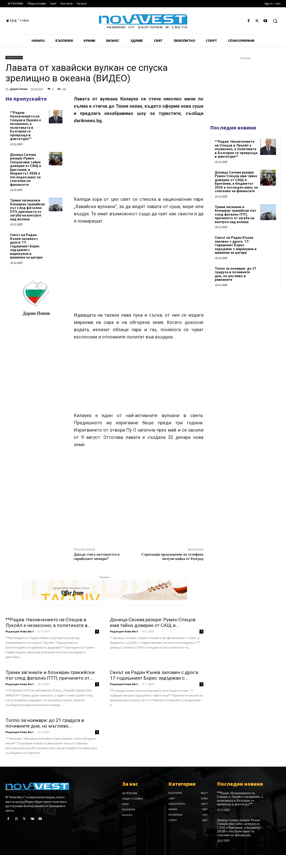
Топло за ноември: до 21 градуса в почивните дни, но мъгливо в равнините (235, 274)
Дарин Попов (18, 89)
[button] (275, 20)
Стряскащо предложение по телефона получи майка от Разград (172, 556)
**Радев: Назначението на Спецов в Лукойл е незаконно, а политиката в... (48, 622)
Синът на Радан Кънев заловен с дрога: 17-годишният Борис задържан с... (154, 675)
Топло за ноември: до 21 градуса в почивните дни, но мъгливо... (44, 723)
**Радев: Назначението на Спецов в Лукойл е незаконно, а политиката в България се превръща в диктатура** (25, 126)
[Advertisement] (138, 162)
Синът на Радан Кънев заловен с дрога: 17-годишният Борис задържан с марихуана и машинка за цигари (26, 246)
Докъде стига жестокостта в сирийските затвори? (97, 556)
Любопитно (14, 57)
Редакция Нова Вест (19, 631)
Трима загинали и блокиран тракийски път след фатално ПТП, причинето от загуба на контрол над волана (27, 209)
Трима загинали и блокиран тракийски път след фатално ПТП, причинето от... (50, 675)
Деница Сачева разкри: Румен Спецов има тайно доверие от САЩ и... (152, 622)
